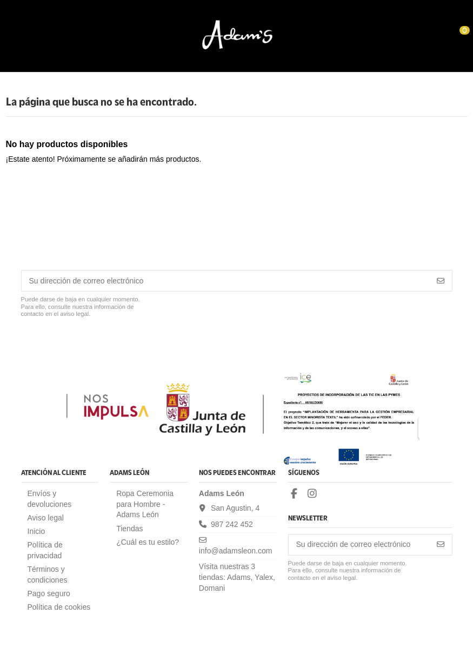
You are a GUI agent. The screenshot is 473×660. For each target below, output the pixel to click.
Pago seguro (49, 593)
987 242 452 (232, 524)
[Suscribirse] (440, 280)
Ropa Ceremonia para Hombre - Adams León (145, 504)
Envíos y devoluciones (50, 499)
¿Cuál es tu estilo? (147, 542)
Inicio (36, 531)
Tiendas (129, 528)
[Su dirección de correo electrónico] (226, 280)
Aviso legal (46, 517)
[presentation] (103, 345)
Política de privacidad (45, 550)
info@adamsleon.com (235, 550)
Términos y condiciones (48, 574)
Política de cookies (59, 607)
